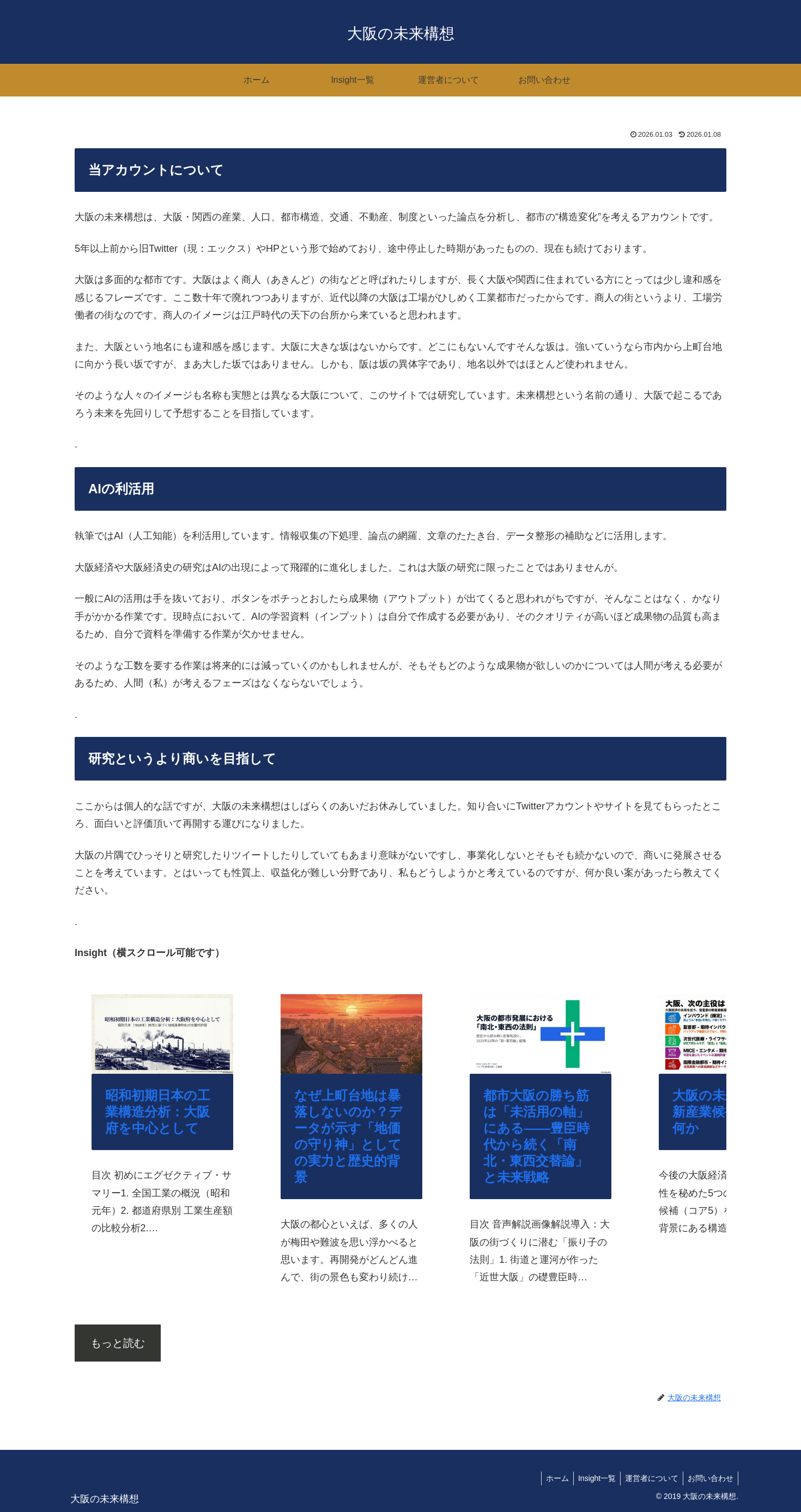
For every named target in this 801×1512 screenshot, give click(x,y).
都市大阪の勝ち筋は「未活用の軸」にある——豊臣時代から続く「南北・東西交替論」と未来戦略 (536, 1136)
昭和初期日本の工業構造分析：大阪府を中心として (157, 1111)
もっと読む (117, 1343)
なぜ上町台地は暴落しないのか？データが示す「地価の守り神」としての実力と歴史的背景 (348, 1136)
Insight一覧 (591, 1478)
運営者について (648, 1478)
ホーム (549, 1478)
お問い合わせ (709, 1478)
